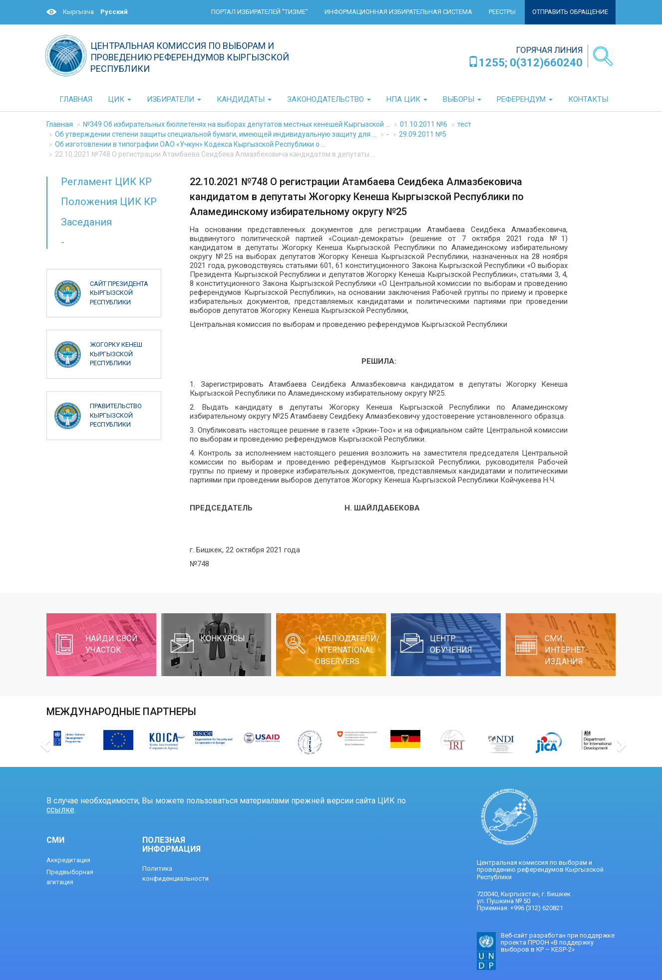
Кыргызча (78, 11)
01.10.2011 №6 (423, 124)
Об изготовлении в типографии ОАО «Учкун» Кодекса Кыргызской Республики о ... (190, 144)
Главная (59, 124)
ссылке (60, 809)
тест (464, 124)
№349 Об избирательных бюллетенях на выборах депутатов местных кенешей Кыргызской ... (236, 124)
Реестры (502, 11)
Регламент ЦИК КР (106, 182)
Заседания (86, 222)
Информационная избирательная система (398, 11)
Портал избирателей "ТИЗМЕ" (259, 11)
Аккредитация (68, 860)
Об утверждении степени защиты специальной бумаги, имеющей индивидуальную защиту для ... (215, 134)
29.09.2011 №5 (422, 134)
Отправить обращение (570, 11)
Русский (114, 11)
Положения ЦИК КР (109, 202)
